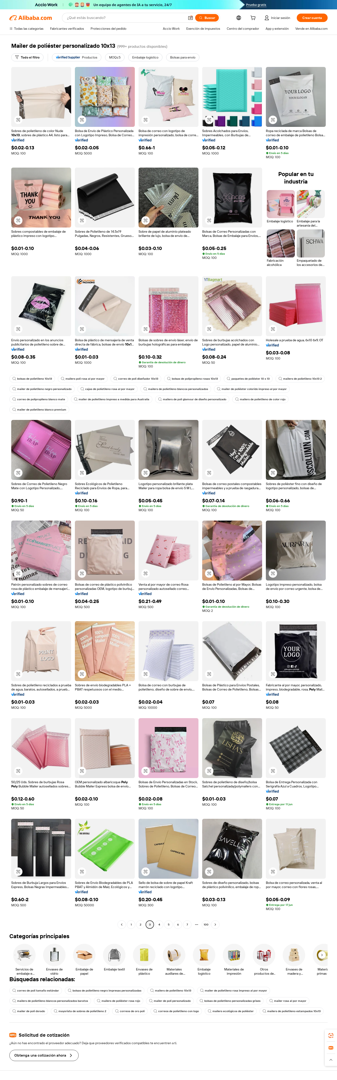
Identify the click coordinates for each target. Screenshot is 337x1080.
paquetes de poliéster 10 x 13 (248, 379)
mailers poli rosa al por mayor (83, 379)
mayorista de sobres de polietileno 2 (80, 1011)
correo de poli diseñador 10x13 (136, 379)
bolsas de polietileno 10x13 (32, 379)
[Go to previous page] (121, 924)
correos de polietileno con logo (176, 1011)
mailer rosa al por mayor (287, 1001)
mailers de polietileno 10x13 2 (300, 379)
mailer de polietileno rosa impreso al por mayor (233, 990)
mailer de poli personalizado (170, 1001)
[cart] (253, 18)
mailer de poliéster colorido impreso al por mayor (252, 389)
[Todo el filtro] (27, 57)
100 (206, 924)
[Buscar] (207, 18)
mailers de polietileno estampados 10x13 (292, 1011)
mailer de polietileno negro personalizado (42, 389)
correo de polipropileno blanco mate (38, 399)
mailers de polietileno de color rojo (260, 399)
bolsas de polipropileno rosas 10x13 (192, 379)
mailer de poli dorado (28, 1011)
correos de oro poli (130, 1011)
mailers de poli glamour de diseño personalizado (192, 399)
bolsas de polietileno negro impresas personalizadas (104, 990)
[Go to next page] (215, 924)
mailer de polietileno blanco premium (39, 409)
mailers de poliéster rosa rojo (118, 1001)
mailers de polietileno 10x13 (170, 990)
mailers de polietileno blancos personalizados (175, 389)
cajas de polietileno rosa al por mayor (108, 389)
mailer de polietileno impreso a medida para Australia (111, 399)
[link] (331, 1035)
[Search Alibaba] (125, 17)
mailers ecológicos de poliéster (231, 1011)
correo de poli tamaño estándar (35, 990)
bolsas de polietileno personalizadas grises (230, 1001)
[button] (190, 18)
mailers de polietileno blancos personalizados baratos (50, 1001)
